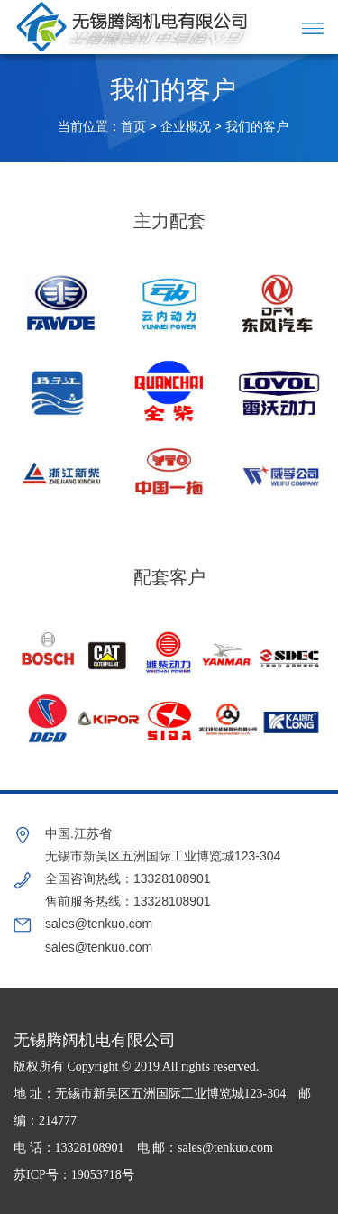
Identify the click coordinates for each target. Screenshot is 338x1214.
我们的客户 (256, 126)
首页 (133, 126)
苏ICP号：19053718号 (74, 1175)
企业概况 (185, 126)
